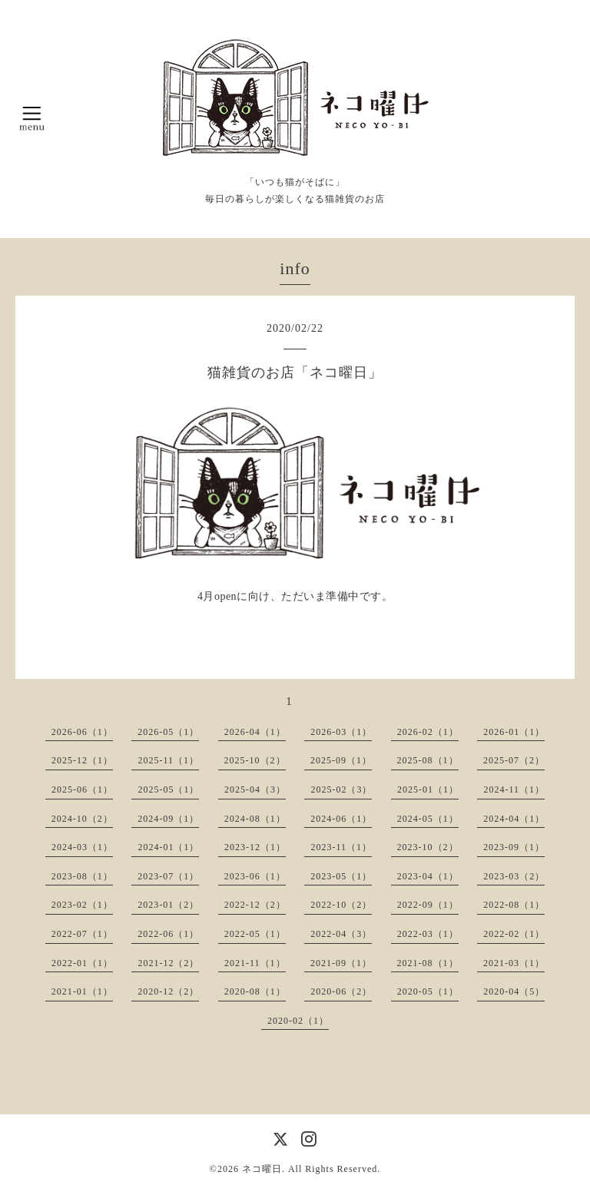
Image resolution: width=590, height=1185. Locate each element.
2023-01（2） (168, 904)
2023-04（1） (428, 876)
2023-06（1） (255, 876)
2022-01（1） (82, 963)
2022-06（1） (168, 933)
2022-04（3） (341, 933)
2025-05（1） (168, 789)
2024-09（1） (168, 818)
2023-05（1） (341, 876)
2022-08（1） (514, 904)
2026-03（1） (341, 732)
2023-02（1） (82, 904)
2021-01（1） (82, 991)
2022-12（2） (255, 904)
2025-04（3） (255, 789)
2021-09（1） (341, 963)
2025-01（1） (428, 789)
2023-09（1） (514, 847)
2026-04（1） (255, 732)
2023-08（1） (82, 876)
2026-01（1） (514, 732)
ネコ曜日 (262, 1168)
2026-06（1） (82, 732)
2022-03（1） (428, 933)
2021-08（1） (428, 963)
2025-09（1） (341, 760)
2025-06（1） (82, 789)
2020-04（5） (514, 991)
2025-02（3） (341, 789)
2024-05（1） (428, 818)
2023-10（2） (428, 847)
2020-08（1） (255, 991)
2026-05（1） (168, 732)
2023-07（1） (168, 876)
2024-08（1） (255, 818)
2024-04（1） (514, 818)
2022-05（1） (255, 933)
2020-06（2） (341, 991)
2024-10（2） (82, 818)
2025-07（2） (514, 760)
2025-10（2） (255, 760)
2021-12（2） (168, 963)
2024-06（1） (341, 818)
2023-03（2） (514, 876)
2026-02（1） (428, 732)
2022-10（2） (341, 904)
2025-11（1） (168, 760)
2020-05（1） (428, 991)
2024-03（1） (82, 847)
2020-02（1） (298, 1020)
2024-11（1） (514, 789)
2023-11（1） (341, 847)
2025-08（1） (428, 760)
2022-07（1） (82, 933)
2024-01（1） (168, 847)
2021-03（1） (514, 963)
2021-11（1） (255, 963)
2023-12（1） (255, 847)
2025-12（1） (82, 760)
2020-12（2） (168, 991)
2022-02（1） (514, 933)
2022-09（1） (428, 904)
